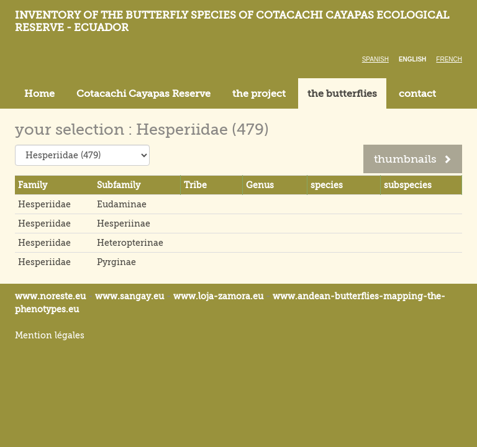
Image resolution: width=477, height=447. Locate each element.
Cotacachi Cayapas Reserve (143, 93)
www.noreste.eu (50, 296)
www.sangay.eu (129, 296)
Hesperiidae (44, 204)
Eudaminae (122, 204)
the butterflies (342, 93)
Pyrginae (116, 262)
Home (39, 93)
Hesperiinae (123, 223)
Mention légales (49, 335)
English (412, 59)
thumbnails (413, 159)
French (449, 59)
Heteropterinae (130, 243)
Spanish (375, 59)
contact (417, 93)
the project (259, 93)
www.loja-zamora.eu (218, 296)
